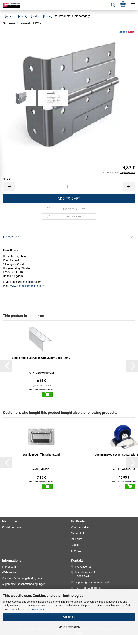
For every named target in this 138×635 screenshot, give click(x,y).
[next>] (35, 16)
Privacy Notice (38, 609)
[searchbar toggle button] (113, 5)
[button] (9, 186)
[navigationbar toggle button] (133, 5)
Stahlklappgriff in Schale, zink (41, 454)
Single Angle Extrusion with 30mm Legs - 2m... (41, 357)
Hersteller (11, 237)
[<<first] (9, 16)
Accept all (69, 616)
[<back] (22, 16)
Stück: (7, 179)
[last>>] (47, 16)
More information (69, 627)
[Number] (69, 186)
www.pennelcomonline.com (27, 285)
